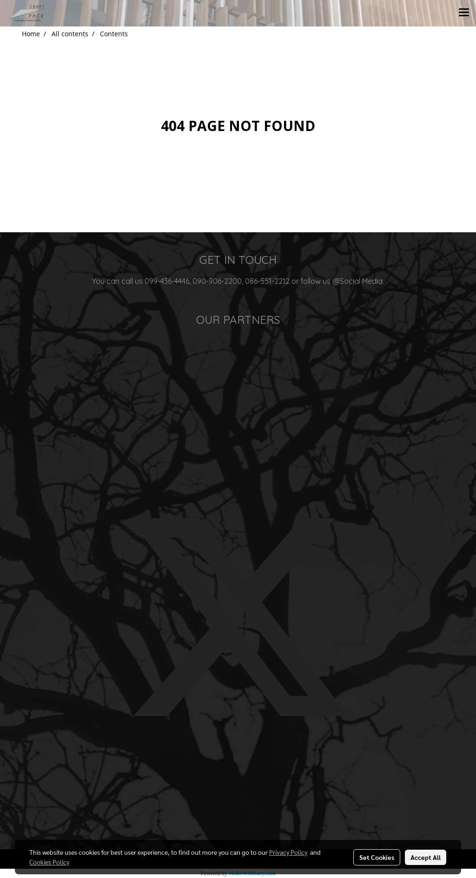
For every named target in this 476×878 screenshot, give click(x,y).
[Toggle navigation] (464, 13)
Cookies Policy (49, 862)
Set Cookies (376, 857)
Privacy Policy (288, 852)
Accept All (425, 857)
